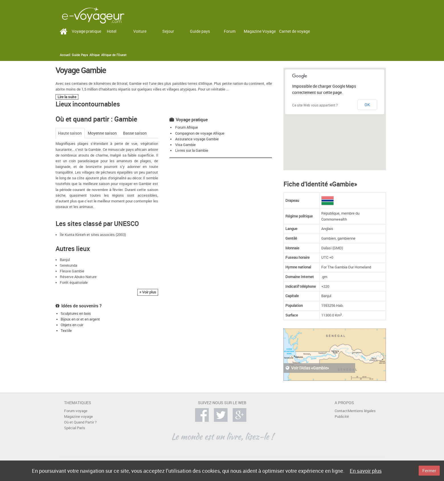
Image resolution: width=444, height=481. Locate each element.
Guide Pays (80, 55)
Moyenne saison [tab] (102, 133)
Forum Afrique (186, 127)
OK (367, 104)
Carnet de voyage (294, 31)
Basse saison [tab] (135, 133)
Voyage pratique (86, 31)
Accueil (65, 55)
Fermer (429, 470)
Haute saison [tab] (70, 133)
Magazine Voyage (260, 31)
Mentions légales (362, 410)
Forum (230, 31)
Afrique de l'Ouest (113, 55)
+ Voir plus (147, 292)
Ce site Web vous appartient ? (315, 105)
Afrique (94, 55)
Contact (341, 410)
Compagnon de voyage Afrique (199, 133)
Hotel (111, 31)
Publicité (342, 416)
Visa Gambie (185, 144)
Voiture (139, 31)
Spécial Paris (74, 428)
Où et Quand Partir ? (80, 422)
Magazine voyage (78, 416)
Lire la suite (67, 96)
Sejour (168, 31)
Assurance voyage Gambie (197, 139)
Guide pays (200, 31)
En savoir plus (366, 470)
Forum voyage (75, 410)
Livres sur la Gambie (191, 150)
